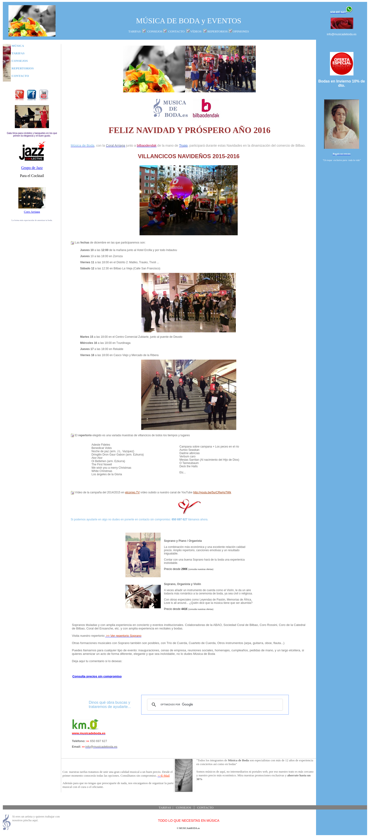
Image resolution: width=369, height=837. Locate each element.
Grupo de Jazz (32, 168)
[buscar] (214, 704)
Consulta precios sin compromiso (97, 676)
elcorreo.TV (132, 492)
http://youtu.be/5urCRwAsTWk (212, 492)
